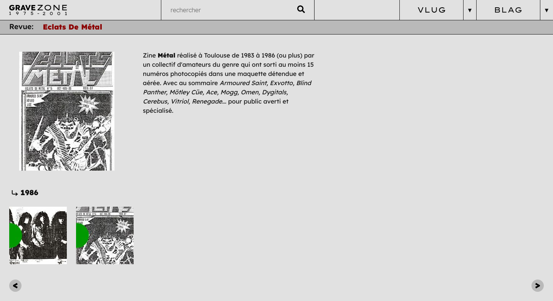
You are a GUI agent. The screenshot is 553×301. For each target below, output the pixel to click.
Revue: (21, 27)
